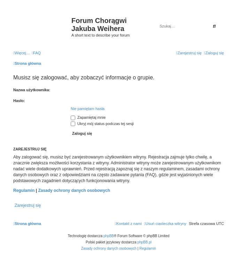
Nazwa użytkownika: (31, 90)
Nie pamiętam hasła (87, 109)
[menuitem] (36, 53)
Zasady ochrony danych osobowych (74, 190)
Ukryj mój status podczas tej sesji (102, 124)
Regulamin (23, 190)
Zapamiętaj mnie (88, 117)
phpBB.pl (144, 242)
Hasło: (19, 101)
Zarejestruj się (28, 205)
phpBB (108, 236)
